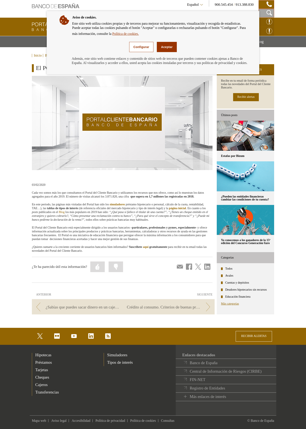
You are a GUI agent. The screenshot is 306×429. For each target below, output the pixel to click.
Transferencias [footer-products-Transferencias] (47, 392)
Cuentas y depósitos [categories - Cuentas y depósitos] (237, 282)
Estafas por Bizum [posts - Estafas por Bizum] (232, 156)
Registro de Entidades (207, 388)
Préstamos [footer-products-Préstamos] (43, 362)
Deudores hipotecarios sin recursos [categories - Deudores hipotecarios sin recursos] (246, 289)
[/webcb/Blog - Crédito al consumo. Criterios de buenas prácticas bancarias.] (169, 307)
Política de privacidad (110, 420)
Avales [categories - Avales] (229, 275)
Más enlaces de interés (208, 396)
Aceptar (167, 47)
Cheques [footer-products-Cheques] (42, 377)
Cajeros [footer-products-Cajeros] (41, 384)
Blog (265, 43)
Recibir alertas (246, 96)
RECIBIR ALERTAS (253, 336)
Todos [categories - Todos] (228, 268)
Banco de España (204, 363)
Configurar (141, 47)
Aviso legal (59, 420)
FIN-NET (197, 379)
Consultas (167, 420)
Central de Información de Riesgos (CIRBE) (226, 371)
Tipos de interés (120, 362)
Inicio (38, 55)
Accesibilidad (81, 420)
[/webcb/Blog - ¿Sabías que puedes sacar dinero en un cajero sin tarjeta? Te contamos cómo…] (77, 307)
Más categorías (230, 303)
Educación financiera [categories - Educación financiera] (238, 296)
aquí (145, 247)
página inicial (177, 208)
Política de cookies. (125, 34)
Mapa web (39, 420)
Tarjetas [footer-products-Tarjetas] (41, 370)
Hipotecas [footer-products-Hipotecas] (43, 355)
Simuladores (117, 355)
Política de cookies (143, 420)
